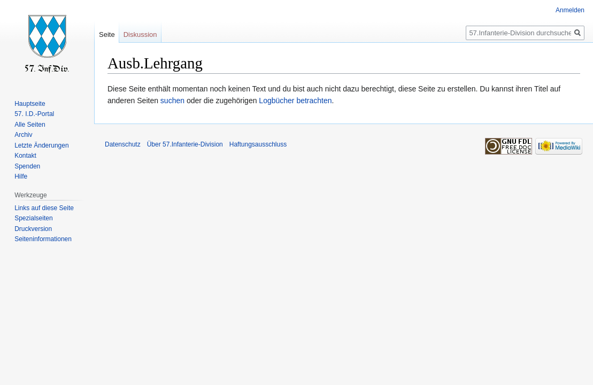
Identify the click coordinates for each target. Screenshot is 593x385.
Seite (107, 34)
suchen (172, 100)
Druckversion (33, 229)
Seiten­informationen (43, 239)
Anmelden (570, 10)
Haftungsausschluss (258, 144)
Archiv (23, 134)
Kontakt (25, 155)
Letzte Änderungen (41, 145)
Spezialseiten (33, 218)
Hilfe (20, 176)
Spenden (27, 166)
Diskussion (140, 34)
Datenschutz (123, 144)
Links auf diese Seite (44, 208)
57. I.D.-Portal (34, 114)
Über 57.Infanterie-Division (185, 144)
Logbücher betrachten (295, 100)
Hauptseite (29, 103)
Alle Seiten (29, 124)
